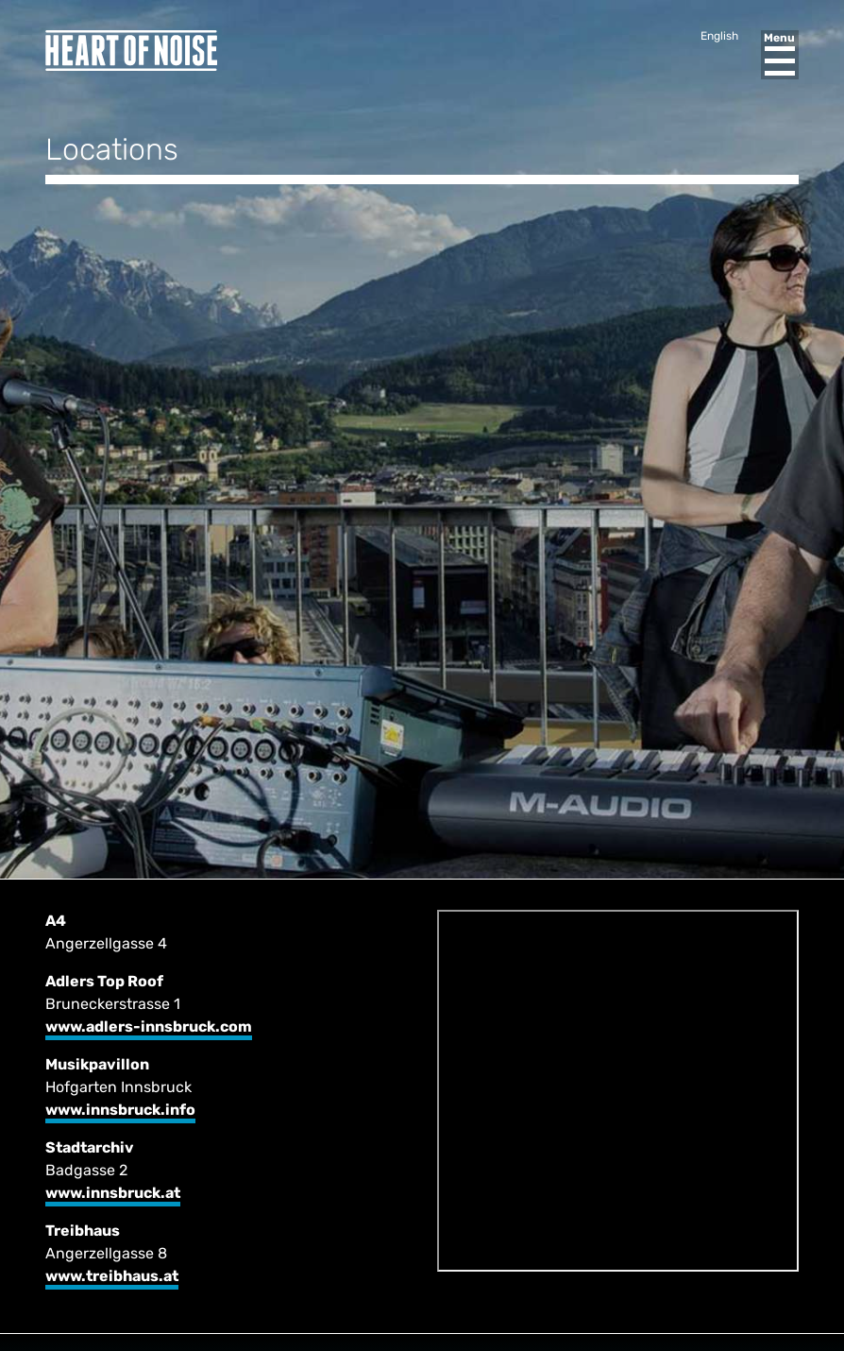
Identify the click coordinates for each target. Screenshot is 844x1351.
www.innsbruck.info (120, 1110)
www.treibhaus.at (111, 1276)
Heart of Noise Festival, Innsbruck (131, 50)
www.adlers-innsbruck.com (148, 1026)
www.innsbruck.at (112, 1193)
